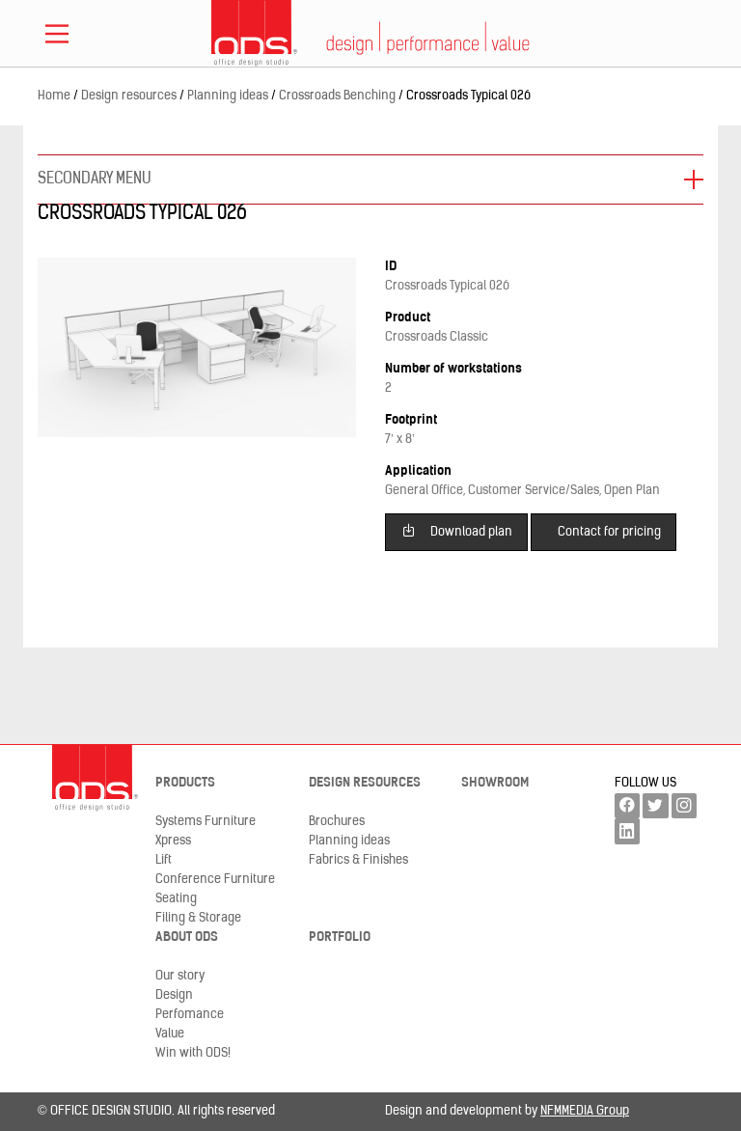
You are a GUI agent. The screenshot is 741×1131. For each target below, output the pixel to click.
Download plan (456, 530)
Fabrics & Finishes (358, 860)
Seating (176, 899)
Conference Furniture (215, 879)
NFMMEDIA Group (584, 1111)
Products (185, 783)
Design (174, 995)
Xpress (173, 841)
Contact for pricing (609, 532)
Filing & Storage (198, 918)
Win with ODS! (193, 1053)
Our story (180, 976)
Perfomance (189, 1014)
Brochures (337, 821)
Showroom (495, 783)
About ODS (186, 937)
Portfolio (339, 937)
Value (169, 1034)
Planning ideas (349, 841)
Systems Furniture (205, 821)
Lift (163, 860)
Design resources (365, 783)
